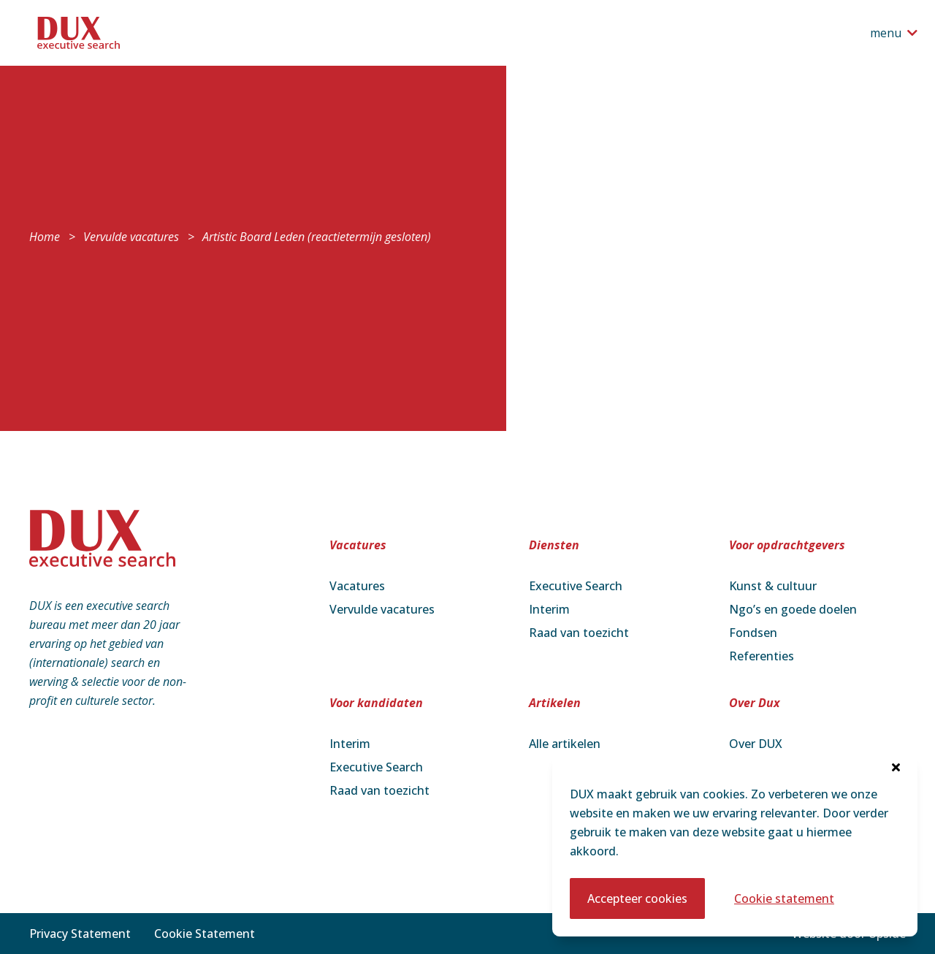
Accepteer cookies (637, 898)
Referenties (761, 656)
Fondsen (753, 633)
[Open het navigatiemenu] (893, 32)
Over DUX (755, 744)
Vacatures (357, 586)
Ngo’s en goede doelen (793, 609)
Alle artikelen (564, 744)
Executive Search (575, 586)
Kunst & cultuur (773, 586)
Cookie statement (784, 898)
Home (44, 237)
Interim (549, 609)
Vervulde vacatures (131, 237)
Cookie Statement (204, 934)
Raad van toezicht (579, 633)
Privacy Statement (80, 934)
